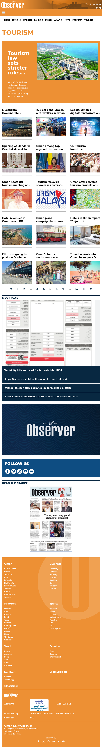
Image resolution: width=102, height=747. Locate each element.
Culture (7, 614)
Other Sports (55, 628)
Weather (8, 597)
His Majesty (9, 583)
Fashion (7, 623)
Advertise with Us (65, 713)
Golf (51, 623)
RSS (32, 717)
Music (6, 634)
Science (7, 677)
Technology (9, 680)
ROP (6, 577)
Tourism (88, 20)
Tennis (52, 611)
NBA (52, 626)
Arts (6, 611)
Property (77, 20)
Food (6, 617)
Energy (48, 20)
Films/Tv (7, 628)
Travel (6, 620)
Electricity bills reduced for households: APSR (33, 370)
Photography (10, 626)
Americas (8, 654)
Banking (38, 20)
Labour (7, 591)
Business (53, 654)
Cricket (53, 614)
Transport (8, 574)
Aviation (58, 20)
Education (8, 580)
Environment (10, 586)
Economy (16, 20)
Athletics (53, 620)
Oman (52, 651)
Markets (27, 20)
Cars (67, 20)
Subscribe (9, 717)
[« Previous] (11, 289)
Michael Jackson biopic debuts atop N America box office (38, 388)
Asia (6, 660)
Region (7, 651)
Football (53, 608)
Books (7, 631)
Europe (7, 657)
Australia (8, 665)
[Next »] (90, 289)
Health (7, 572)
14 (76, 289)
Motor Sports (55, 617)
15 (84, 289)
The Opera (8, 637)
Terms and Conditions (41, 713)
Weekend (8, 640)
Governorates (10, 569)
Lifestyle (7, 608)
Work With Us (64, 704)
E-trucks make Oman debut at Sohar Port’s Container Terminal (41, 396)
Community (9, 594)
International (55, 657)
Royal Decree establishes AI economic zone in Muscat (36, 379)
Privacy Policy (11, 713)
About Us (9, 704)
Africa (6, 662)
